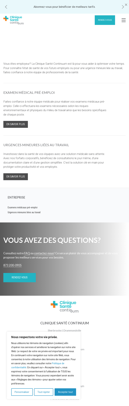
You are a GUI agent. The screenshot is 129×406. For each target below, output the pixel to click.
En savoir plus (15, 124)
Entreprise (16, 197)
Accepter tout (65, 392)
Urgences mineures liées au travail (24, 212)
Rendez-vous (105, 20)
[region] (44, 365)
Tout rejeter (43, 392)
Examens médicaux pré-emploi (22, 207)
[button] (6, 7)
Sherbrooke (54, 330)
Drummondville (72, 330)
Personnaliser (22, 392)
